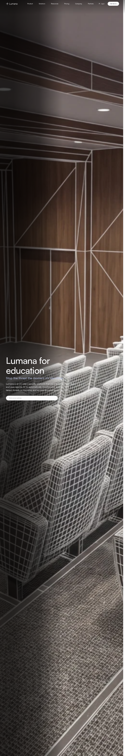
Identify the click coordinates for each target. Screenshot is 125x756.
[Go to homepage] (11, 3)
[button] (30, 3)
